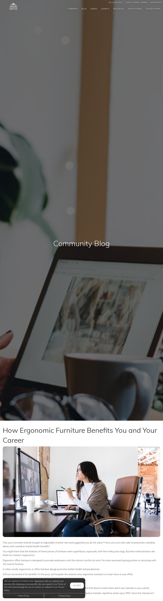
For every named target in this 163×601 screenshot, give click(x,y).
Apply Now (155, 2)
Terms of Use (23, 596)
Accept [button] (77, 585)
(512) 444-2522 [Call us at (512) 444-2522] (115, 2)
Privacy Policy (65, 596)
